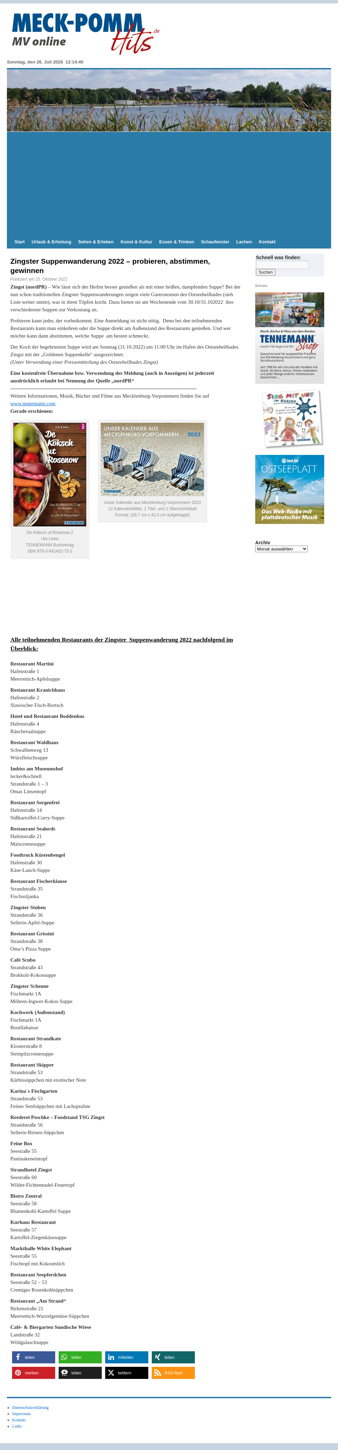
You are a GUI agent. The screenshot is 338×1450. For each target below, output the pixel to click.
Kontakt (267, 241)
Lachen (244, 241)
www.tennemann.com (33, 403)
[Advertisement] (169, 183)
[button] (33, 1357)
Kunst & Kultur (136, 241)
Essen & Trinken (176, 241)
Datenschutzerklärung (30, 1407)
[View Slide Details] (292, 419)
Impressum (21, 1413)
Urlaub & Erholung (51, 241)
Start (19, 241)
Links (17, 1426)
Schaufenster (215, 241)
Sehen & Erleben (95, 241)
